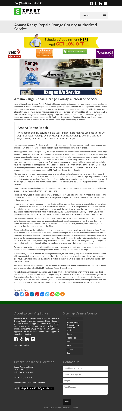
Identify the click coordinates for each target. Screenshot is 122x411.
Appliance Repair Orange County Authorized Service (74, 326)
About (69, 342)
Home (69, 319)
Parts (69, 345)
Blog (68, 353)
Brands (69, 334)
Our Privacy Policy (21, 345)
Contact (70, 349)
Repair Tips (71, 338)
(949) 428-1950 (28, 3)
